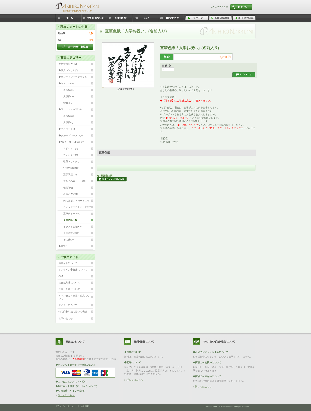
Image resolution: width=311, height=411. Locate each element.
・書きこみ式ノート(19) (72, 181)
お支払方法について (69, 282)
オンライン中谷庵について (73, 269)
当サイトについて (68, 263)
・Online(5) (66, 102)
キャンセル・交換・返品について (74, 297)
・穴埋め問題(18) (69, 168)
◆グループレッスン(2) (71, 135)
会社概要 (85, 406)
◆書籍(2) (63, 246)
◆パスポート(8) (67, 129)
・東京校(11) (67, 90)
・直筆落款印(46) (69, 233)
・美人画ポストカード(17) (74, 200)
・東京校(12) (67, 115)
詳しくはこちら (66, 395)
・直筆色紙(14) (68, 220)
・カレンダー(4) (68, 155)
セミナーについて (68, 305)
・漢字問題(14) (68, 174)
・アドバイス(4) (68, 148)
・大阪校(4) (66, 122)
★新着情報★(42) (68, 63)
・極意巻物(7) (67, 187)
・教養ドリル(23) (69, 161)
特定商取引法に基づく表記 (73, 311)
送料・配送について (69, 289)
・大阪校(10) (67, 96)
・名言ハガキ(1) (68, 194)
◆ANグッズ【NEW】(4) (71, 142)
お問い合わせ (66, 318)
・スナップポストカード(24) (75, 207)
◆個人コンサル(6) (68, 70)
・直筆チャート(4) (69, 213)
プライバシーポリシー (65, 406)
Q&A (61, 276)
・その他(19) (67, 239)
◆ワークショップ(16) (70, 109)
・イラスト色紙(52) (70, 226)
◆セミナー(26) (67, 83)
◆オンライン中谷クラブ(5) (73, 76)
